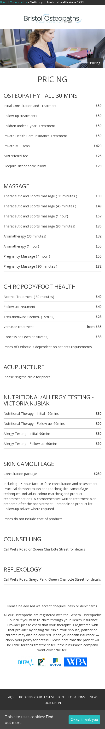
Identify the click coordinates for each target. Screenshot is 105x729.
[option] (52, 48)
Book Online (53, 703)
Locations (77, 697)
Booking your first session (41, 697)
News (94, 697)
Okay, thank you (84, 720)
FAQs (10, 697)
